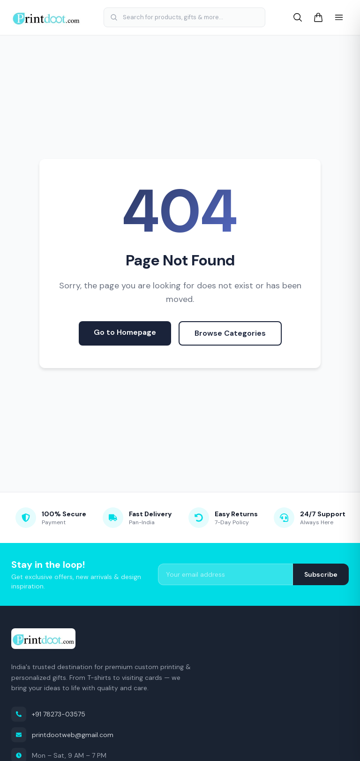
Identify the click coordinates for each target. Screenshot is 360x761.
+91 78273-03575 (48, 714)
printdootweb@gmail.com (62, 734)
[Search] (298, 17)
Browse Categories (230, 333)
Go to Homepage (125, 332)
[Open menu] (339, 17)
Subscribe (321, 574)
